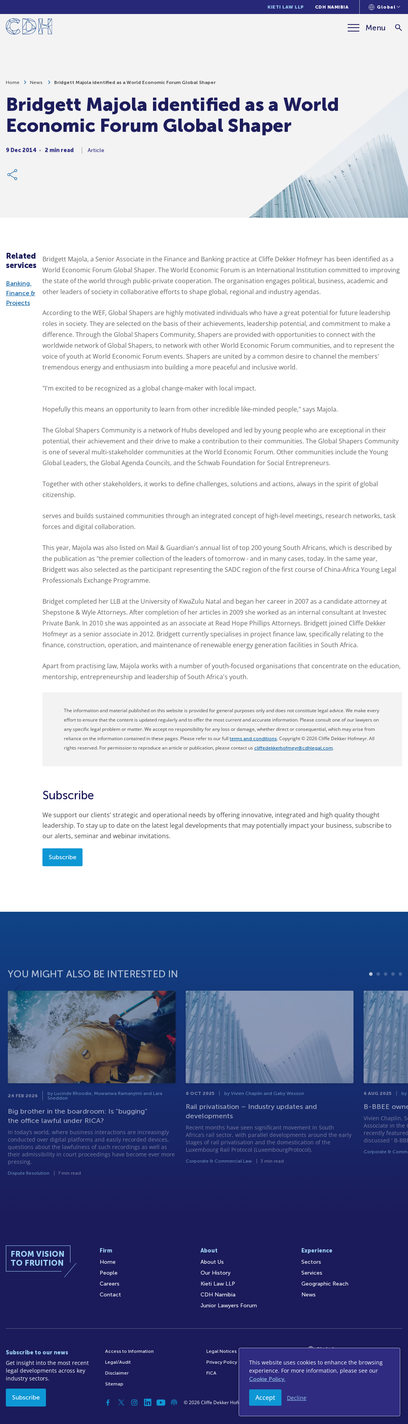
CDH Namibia (332, 7)
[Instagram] (134, 1402)
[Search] (398, 28)
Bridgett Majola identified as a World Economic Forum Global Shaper (135, 85)
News (37, 85)
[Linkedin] (147, 1402)
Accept (265, 1397)
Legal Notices (221, 1351)
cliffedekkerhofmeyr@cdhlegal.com (293, 748)
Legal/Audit (118, 1362)
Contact (110, 1294)
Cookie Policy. (267, 1379)
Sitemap (114, 1384)
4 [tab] (393, 988)
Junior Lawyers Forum (228, 1305)
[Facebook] (108, 1402)
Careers (110, 1283)
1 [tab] (371, 988)
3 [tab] (385, 988)
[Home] (29, 27)
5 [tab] (400, 988)
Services (311, 1273)
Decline (296, 1397)
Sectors (311, 1262)
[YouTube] (161, 1402)
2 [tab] (378, 988)
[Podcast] (174, 1402)
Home (12, 85)
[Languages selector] (384, 7)
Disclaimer (116, 1373)
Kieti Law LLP (285, 7)
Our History (215, 1273)
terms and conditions (253, 738)
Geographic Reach (324, 1283)
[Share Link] (13, 177)
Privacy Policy (221, 1362)
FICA (211, 1373)
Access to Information (129, 1351)
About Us (212, 1262)
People (109, 1273)
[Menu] (367, 27)
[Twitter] (121, 1402)
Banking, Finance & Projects (20, 293)
